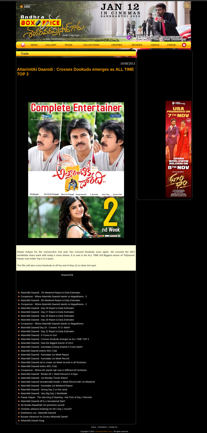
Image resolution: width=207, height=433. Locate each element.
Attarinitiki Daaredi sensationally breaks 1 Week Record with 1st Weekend (58, 381)
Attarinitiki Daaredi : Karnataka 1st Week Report (45, 354)
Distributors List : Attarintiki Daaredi (38, 413)
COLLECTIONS (91, 45)
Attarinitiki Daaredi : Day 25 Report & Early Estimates (47, 319)
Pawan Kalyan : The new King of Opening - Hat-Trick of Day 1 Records (56, 397)
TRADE (68, 45)
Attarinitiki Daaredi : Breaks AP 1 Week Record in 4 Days (49, 374)
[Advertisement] (76, 87)
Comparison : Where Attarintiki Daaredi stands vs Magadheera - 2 (54, 304)
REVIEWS (137, 45)
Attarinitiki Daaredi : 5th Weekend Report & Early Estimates (50, 300)
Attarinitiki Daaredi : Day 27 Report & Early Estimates (47, 312)
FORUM (171, 45)
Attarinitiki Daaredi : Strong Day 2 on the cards (44, 389)
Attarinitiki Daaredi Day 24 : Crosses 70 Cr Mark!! (45, 327)
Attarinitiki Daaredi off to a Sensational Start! (43, 401)
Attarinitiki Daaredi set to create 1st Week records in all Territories (53, 362)
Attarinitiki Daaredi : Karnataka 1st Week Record (45, 358)
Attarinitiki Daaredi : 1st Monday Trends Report (44, 378)
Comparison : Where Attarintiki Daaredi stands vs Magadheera (52, 323)
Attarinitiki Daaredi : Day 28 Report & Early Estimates (47, 308)
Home (93, 427)
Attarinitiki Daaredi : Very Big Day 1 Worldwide (44, 393)
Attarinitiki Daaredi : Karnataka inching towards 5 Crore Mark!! (52, 347)
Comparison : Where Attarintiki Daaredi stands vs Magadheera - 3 (54, 296)
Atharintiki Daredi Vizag (32, 420)
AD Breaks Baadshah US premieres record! (43, 405)
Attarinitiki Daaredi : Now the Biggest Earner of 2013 (47, 343)
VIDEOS (155, 45)
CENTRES (116, 45)
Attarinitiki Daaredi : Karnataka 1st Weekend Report (46, 385)
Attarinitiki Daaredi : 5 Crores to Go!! (39, 335)
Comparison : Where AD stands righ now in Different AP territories (54, 370)
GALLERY (50, 45)
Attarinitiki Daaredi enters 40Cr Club (39, 366)
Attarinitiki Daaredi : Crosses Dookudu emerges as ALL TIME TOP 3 (55, 339)
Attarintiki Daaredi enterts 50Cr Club (39, 350)
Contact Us (113, 427)
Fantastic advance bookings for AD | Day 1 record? (46, 409)
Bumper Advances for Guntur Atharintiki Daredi (44, 416)
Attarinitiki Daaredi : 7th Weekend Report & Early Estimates (50, 292)
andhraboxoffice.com (103, 431)
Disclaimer (102, 427)
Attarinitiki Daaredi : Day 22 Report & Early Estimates (47, 331)
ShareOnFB (67, 275)
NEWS (34, 45)
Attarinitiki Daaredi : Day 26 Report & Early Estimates (47, 316)
